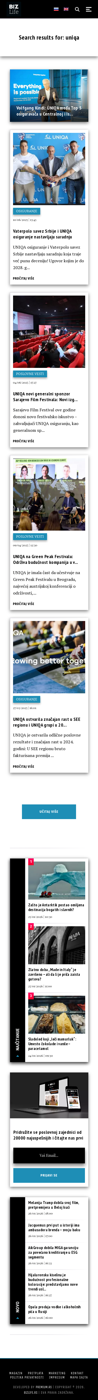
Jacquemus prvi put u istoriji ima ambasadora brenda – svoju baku (54, 1227)
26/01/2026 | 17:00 (40, 1236)
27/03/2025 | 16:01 (24, 708)
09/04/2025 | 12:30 (25, 545)
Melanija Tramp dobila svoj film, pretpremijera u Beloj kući (53, 1205)
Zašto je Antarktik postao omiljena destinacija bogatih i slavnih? (56, 907)
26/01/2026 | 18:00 (40, 1213)
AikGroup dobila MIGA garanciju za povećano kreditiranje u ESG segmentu (53, 1252)
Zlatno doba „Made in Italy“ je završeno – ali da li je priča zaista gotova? (54, 974)
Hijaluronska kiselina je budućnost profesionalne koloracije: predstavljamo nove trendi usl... (53, 1282)
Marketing (57, 1373)
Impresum (57, 1377)
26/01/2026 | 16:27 (40, 1295)
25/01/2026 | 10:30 (40, 916)
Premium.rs (44, 1387)
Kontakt (77, 1373)
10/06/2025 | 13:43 (25, 219)
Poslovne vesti (30, 374)
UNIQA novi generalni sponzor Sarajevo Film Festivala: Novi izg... (45, 396)
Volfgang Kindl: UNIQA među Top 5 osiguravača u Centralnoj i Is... (49, 111)
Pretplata (35, 1373)
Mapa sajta (79, 1377)
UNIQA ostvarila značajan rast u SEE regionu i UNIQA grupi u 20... (46, 722)
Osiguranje (26, 211)
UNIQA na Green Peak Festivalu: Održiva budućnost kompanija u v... (45, 559)
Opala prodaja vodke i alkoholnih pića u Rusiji (54, 1309)
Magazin (15, 1373)
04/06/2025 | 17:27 (25, 382)
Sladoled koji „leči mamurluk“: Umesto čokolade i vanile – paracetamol (52, 1044)
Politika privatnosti (27, 1377)
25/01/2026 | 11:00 (40, 986)
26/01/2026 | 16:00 (40, 1317)
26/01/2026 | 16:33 (40, 1263)
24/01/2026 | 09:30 (40, 1055)
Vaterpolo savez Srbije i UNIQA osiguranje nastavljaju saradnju (42, 234)
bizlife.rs (30, 1392)
